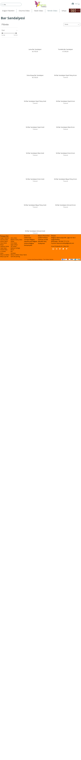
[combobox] (72, 24)
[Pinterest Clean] (66, 249)
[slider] (2, 33)
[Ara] (11, 4)
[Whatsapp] (53, 249)
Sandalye (13, 253)
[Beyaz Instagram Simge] (57, 249)
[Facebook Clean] (60, 249)
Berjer (2, 244)
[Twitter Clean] (63, 249)
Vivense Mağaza (29, 243)
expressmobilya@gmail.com (65, 243)
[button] (79, 4)
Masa (1, 253)
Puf (11, 251)
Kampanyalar (28, 245)
